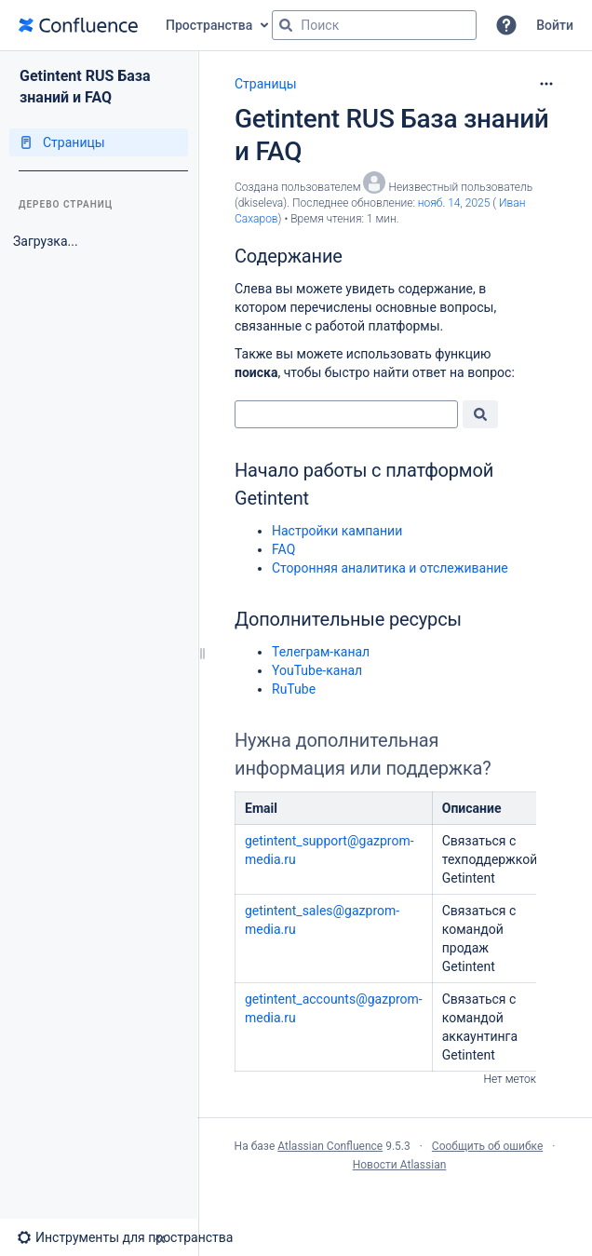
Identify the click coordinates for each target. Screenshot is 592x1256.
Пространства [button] (209, 25)
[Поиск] (285, 25)
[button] (506, 25)
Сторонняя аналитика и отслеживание (390, 567)
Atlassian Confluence (330, 1146)
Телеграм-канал (321, 651)
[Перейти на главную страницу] (78, 25)
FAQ (283, 549)
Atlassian (395, 1206)
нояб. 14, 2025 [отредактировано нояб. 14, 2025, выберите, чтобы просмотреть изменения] (454, 202)
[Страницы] (98, 142)
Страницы (266, 83)
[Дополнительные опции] (546, 84)
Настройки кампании (337, 530)
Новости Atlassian (400, 1164)
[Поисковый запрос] (374, 25)
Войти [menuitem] (554, 25)
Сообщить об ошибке (487, 1146)
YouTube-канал (317, 670)
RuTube (294, 689)
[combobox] (346, 414)
